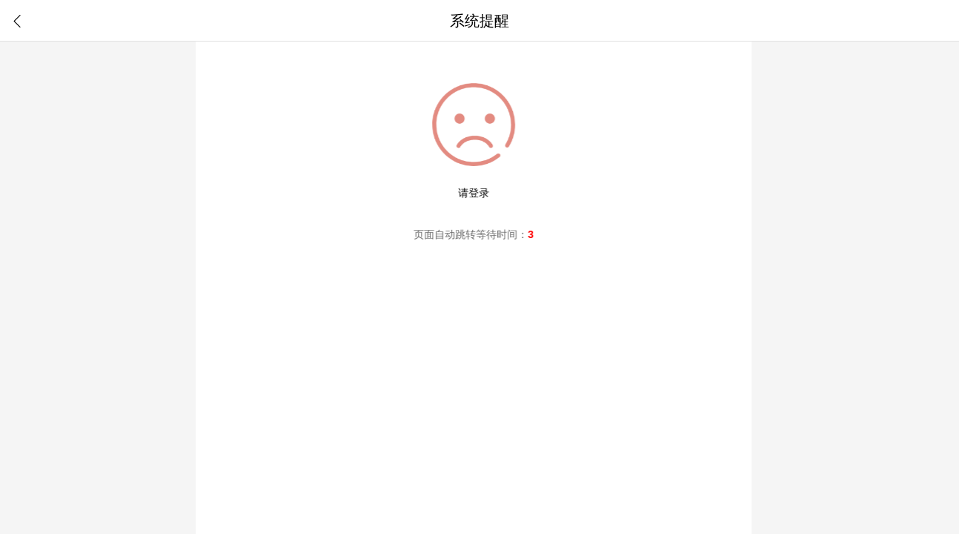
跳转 (464, 234)
